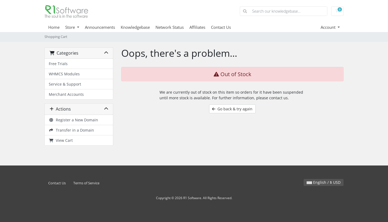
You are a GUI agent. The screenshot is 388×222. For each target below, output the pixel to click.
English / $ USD (324, 182)
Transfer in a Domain (71, 130)
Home (54, 27)
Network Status (169, 27)
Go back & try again (232, 108)
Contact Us (221, 27)
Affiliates (197, 27)
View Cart (61, 140)
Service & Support (65, 84)
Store (70, 27)
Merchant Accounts (66, 94)
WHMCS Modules (64, 73)
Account (329, 27)
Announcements (100, 27)
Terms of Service (86, 183)
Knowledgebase (135, 27)
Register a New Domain (73, 119)
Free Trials (58, 63)
